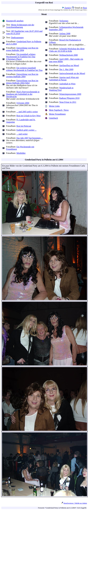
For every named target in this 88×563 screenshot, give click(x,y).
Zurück (66, 8)
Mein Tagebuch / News (59, 110)
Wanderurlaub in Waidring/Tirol (61, 89)
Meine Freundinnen (57, 114)
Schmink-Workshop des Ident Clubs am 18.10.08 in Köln (67, 50)
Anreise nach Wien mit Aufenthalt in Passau (64, 78)
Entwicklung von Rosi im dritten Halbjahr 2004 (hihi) (22, 81)
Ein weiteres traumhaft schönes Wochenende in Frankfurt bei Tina (24, 69)
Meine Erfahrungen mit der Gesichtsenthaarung (20, 26)
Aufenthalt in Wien (67, 84)
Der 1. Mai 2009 (66, 69)
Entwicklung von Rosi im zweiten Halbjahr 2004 (22, 75)
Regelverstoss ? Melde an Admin (75, 503)
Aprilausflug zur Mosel (69, 65)
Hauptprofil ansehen (14, 21)
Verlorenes (63, 21)
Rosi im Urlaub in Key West (28, 116)
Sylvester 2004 (22, 103)
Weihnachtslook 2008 (68, 55)
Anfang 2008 (64, 33)
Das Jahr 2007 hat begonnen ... (29, 138)
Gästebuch (53, 118)
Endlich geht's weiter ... (26, 130)
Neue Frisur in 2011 (67, 102)
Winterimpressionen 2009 (70, 94)
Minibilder (21, 153)
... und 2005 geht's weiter (27, 112)
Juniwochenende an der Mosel (72, 73)
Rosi (85, 8)
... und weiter (22, 134)
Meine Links (54, 106)
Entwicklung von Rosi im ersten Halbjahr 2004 (22, 49)
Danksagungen (17, 37)
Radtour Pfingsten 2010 (69, 98)
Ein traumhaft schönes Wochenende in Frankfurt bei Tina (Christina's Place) (20, 56)
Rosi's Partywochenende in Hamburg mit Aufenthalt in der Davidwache (22, 94)
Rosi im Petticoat (23, 126)
